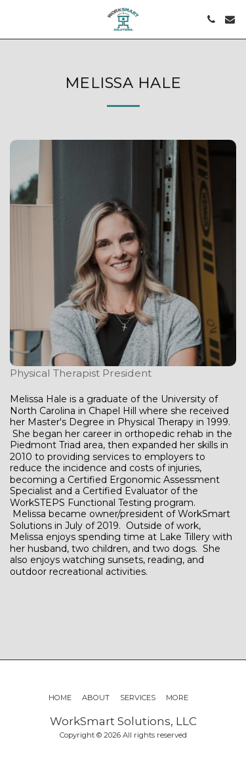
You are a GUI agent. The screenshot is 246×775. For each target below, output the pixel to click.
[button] (14, 19)
